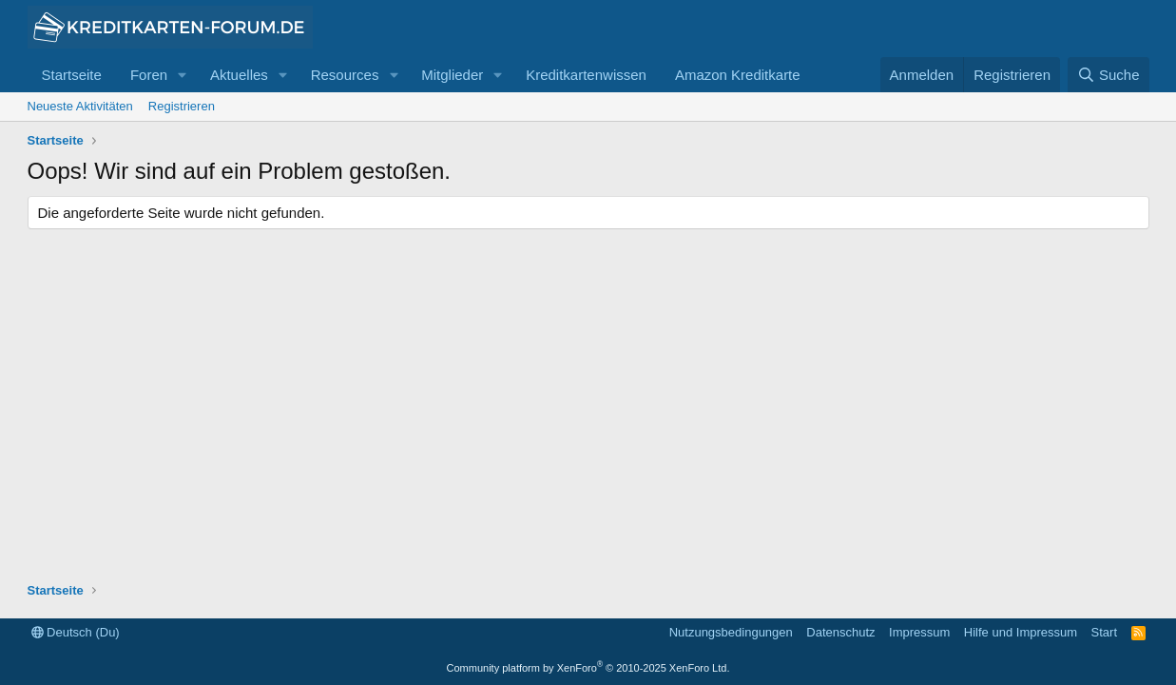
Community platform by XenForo (588, 668)
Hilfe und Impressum (1020, 632)
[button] (182, 74)
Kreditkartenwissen (586, 75)
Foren (148, 75)
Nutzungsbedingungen (731, 632)
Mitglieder (452, 75)
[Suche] (1108, 74)
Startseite (72, 75)
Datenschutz (840, 632)
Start (1104, 632)
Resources (345, 75)
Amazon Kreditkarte (737, 75)
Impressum (919, 632)
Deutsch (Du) (75, 632)
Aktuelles (239, 75)
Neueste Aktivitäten (80, 106)
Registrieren (181, 106)
